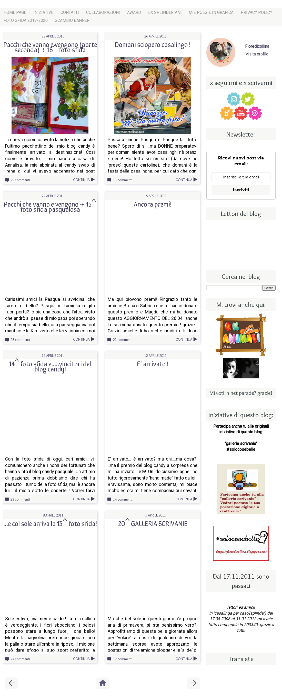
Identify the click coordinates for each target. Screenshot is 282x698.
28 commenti (20, 339)
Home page (15, 12)
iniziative (43, 12)
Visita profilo (257, 54)
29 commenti (20, 180)
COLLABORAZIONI (103, 12)
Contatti (70, 12)
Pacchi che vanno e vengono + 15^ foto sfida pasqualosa (50, 206)
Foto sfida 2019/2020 (26, 20)
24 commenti (20, 659)
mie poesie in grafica (211, 12)
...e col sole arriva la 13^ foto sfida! (50, 523)
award (134, 12)
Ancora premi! (153, 204)
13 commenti (123, 180)
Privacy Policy (256, 12)
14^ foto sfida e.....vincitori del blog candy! (50, 366)
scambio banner (72, 20)
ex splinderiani (165, 12)
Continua (81, 179)
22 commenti (123, 339)
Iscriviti (241, 189)
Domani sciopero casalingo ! (152, 44)
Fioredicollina (257, 46)
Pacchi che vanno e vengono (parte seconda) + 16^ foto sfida (50, 46)
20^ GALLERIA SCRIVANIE (152, 523)
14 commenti (123, 499)
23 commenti (20, 499)
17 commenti (123, 659)
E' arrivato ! (152, 363)
